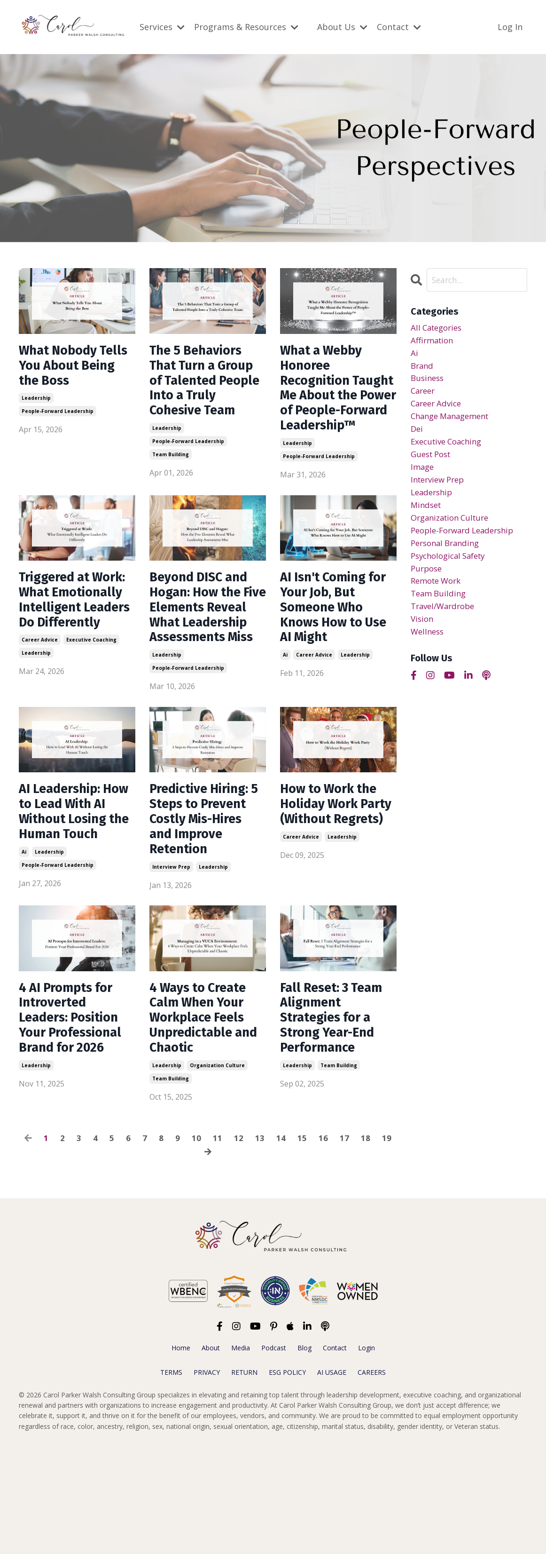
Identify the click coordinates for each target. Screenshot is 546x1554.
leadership (36, 403)
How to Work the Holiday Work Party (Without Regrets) (334, 887)
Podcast (273, 1455)
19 (386, 1246)
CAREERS (372, 1480)
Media (240, 1455)
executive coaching (91, 709)
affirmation (434, 341)
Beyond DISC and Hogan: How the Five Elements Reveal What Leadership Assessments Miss (204, 657)
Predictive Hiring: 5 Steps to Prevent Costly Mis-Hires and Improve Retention (204, 904)
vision (423, 639)
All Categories (439, 328)
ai (285, 693)
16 (323, 1246)
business (428, 382)
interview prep (171, 965)
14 (281, 1246)
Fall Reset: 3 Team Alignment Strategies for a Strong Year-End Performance (337, 1121)
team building (170, 480)
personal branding (448, 558)
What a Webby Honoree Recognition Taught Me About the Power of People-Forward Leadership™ (336, 402)
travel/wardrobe (445, 626)
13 (260, 1246)
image (423, 477)
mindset (427, 517)
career (424, 396)
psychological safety (452, 572)
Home (181, 1455)
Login (366, 1455)
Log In (510, 26)
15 (302, 1246)
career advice (40, 709)
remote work (438, 598)
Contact (399, 26)
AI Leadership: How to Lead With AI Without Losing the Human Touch (76, 887)
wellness (428, 653)
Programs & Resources (246, 26)
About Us (342, 26)
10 (196, 1246)
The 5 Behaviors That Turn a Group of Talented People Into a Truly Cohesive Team (202, 393)
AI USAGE (331, 1480)
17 (344, 1246)
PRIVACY (207, 1480)
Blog (304, 1455)
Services (162, 26)
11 (217, 1246)
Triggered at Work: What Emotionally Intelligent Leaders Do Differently (59, 649)
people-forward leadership (58, 416)
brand (423, 368)
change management (454, 422)
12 (238, 1246)
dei (417, 436)
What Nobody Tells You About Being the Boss (69, 368)
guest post (433, 463)
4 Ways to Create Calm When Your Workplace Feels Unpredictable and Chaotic (203, 1121)
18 (365, 1246)
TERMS (171, 1480)
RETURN (244, 1480)
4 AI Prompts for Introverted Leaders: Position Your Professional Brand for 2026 (76, 1121)
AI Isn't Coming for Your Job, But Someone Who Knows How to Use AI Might (333, 640)
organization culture (217, 1173)
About (211, 1455)
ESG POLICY (287, 1480)
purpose (428, 585)
